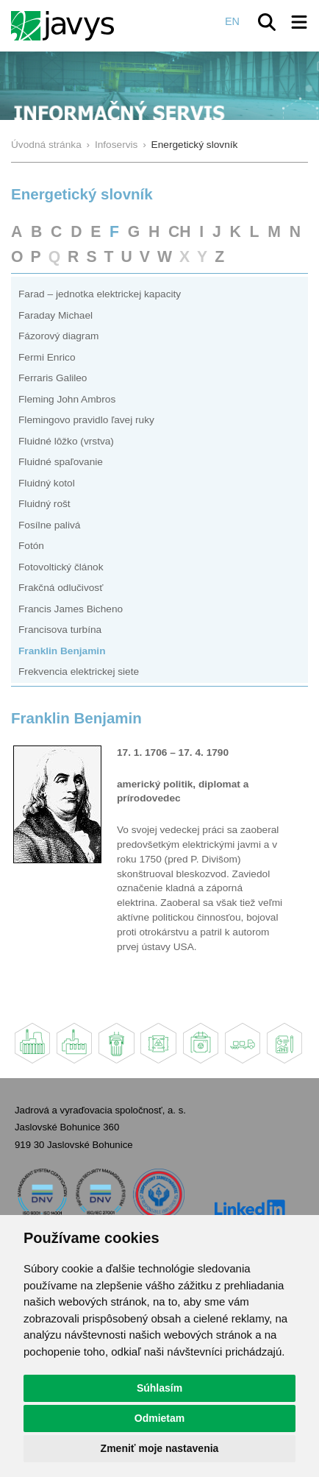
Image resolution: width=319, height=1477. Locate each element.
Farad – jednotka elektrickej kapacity (99, 294)
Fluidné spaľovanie (60, 461)
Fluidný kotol (46, 483)
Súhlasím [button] (159, 1388)
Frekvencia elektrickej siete (78, 671)
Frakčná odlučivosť (60, 587)
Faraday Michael (55, 315)
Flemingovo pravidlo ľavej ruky (86, 419)
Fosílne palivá (49, 525)
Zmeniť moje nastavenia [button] (160, 1448)
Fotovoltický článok (61, 567)
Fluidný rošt (44, 503)
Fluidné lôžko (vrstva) (66, 441)
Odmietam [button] (159, 1418)
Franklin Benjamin (62, 650)
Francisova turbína (59, 629)
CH (179, 231)
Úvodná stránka (46, 144)
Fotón (31, 545)
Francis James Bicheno (70, 608)
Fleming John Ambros (66, 399)
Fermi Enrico (47, 357)
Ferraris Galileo (52, 377)
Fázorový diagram (58, 335)
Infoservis (116, 144)
